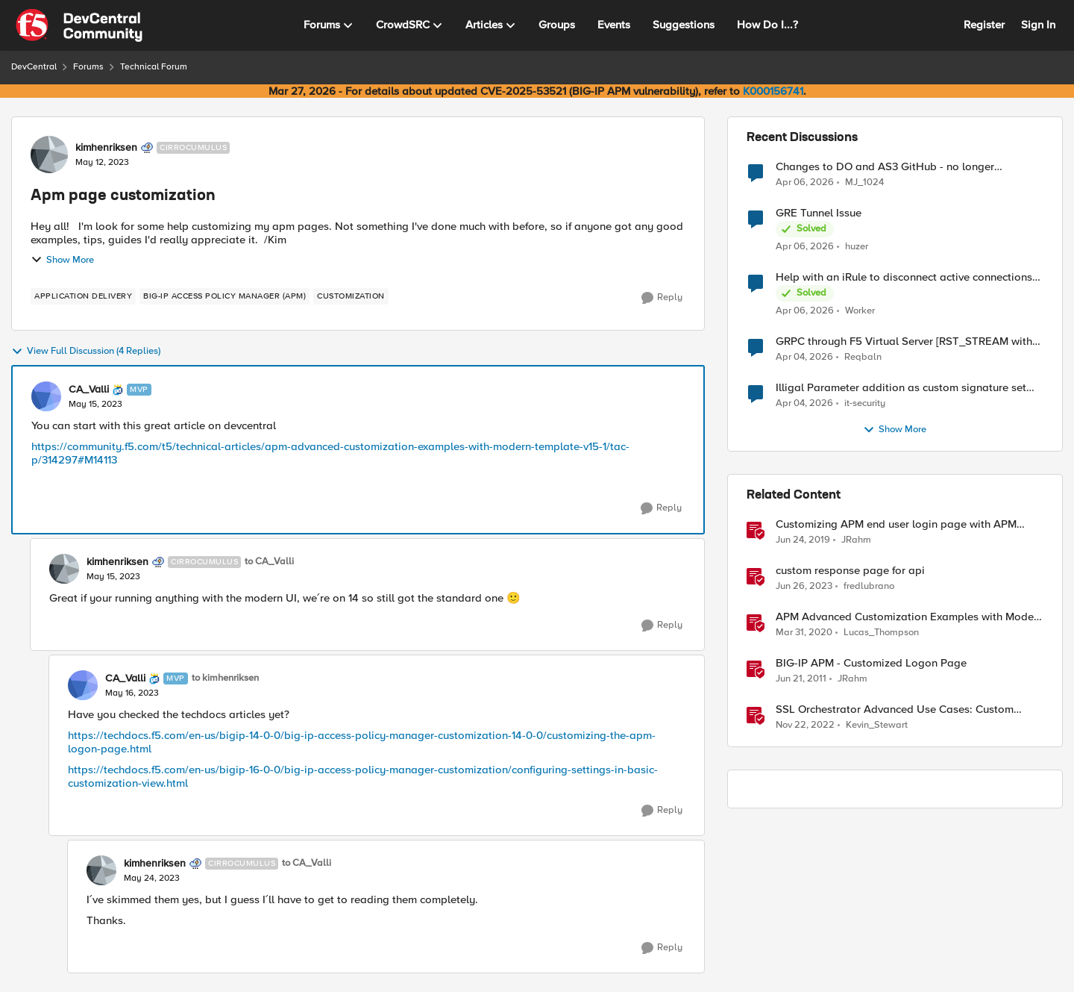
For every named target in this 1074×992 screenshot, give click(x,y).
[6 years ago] (804, 633)
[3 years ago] (804, 587)
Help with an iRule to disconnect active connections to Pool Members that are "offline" (904, 277)
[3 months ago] (805, 182)
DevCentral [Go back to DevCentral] (34, 66)
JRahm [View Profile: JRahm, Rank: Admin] (856, 540)
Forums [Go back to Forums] (88, 66)
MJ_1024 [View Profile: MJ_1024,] (864, 181)
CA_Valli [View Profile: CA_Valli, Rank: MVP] (89, 390)
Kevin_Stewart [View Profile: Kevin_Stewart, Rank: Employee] (877, 725)
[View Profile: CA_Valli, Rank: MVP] (46, 396)
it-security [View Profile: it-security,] (864, 403)
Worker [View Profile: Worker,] (860, 310)
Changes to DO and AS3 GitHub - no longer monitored (885, 166)
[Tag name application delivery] (83, 296)
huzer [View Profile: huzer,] (856, 246)
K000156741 (773, 91)
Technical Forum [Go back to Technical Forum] (153, 66)
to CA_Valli (269, 561)
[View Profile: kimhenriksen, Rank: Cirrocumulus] (49, 154)
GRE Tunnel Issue (818, 213)
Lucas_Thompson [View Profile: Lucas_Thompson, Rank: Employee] (881, 632)
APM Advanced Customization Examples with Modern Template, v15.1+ (909, 617)
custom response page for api (850, 570)
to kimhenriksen (225, 678)
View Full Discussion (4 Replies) (85, 352)
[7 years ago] (803, 540)
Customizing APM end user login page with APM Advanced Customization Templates (896, 524)
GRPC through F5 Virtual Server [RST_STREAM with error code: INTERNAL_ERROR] (904, 341)
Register (984, 24)
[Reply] (661, 298)
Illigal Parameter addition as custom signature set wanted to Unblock (901, 387)
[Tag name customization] (351, 296)
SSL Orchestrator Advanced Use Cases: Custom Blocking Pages (895, 709)
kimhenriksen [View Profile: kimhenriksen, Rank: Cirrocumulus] (106, 148)
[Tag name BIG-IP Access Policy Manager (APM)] (224, 296)
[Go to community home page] (79, 25)
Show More (62, 260)
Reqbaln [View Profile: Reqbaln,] (863, 357)
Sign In (1038, 24)
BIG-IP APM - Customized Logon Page (871, 663)
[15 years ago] (801, 679)
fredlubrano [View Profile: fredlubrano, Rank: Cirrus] (869, 586)
